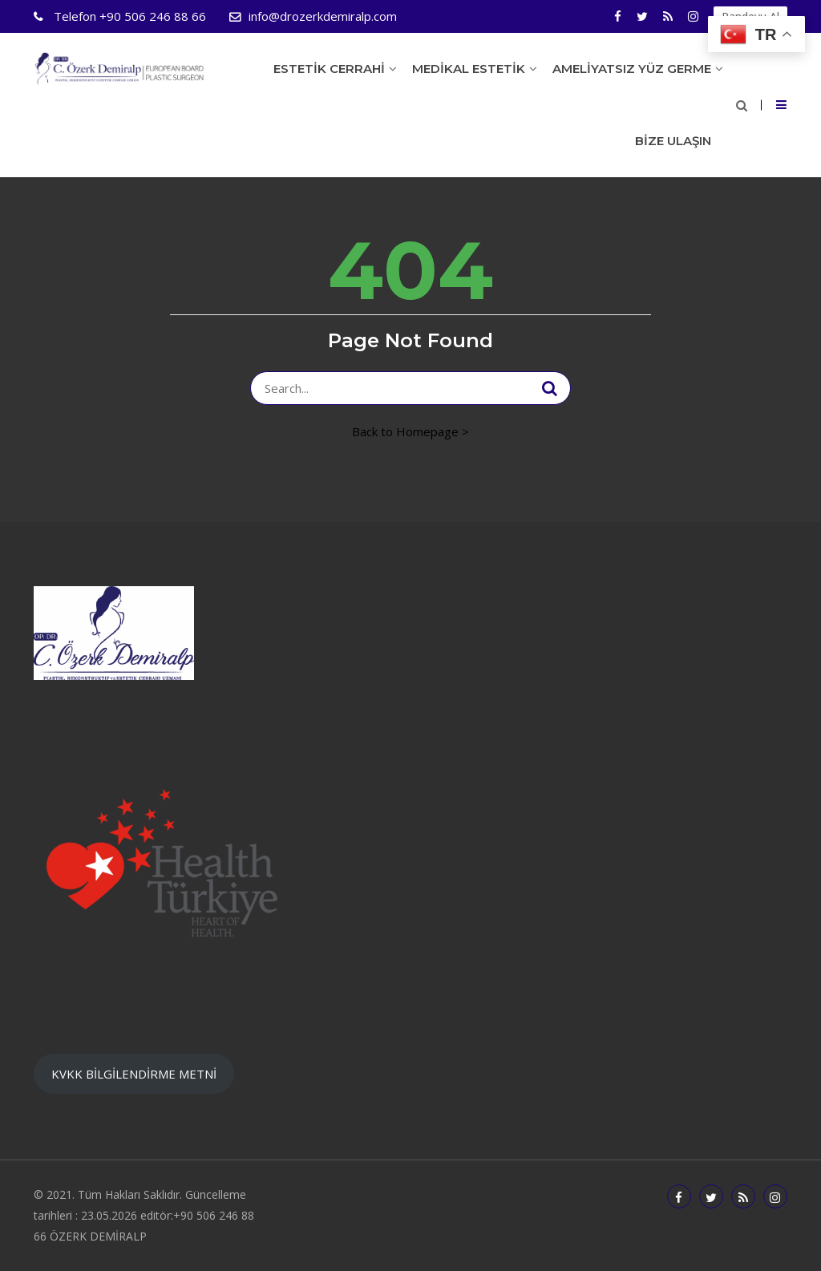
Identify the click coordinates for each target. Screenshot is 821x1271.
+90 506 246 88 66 (128, 16)
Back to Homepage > (410, 431)
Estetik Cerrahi (329, 68)
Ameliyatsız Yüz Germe (631, 68)
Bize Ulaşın (673, 140)
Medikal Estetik (468, 68)
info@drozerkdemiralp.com (323, 16)
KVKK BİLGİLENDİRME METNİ (133, 1074)
